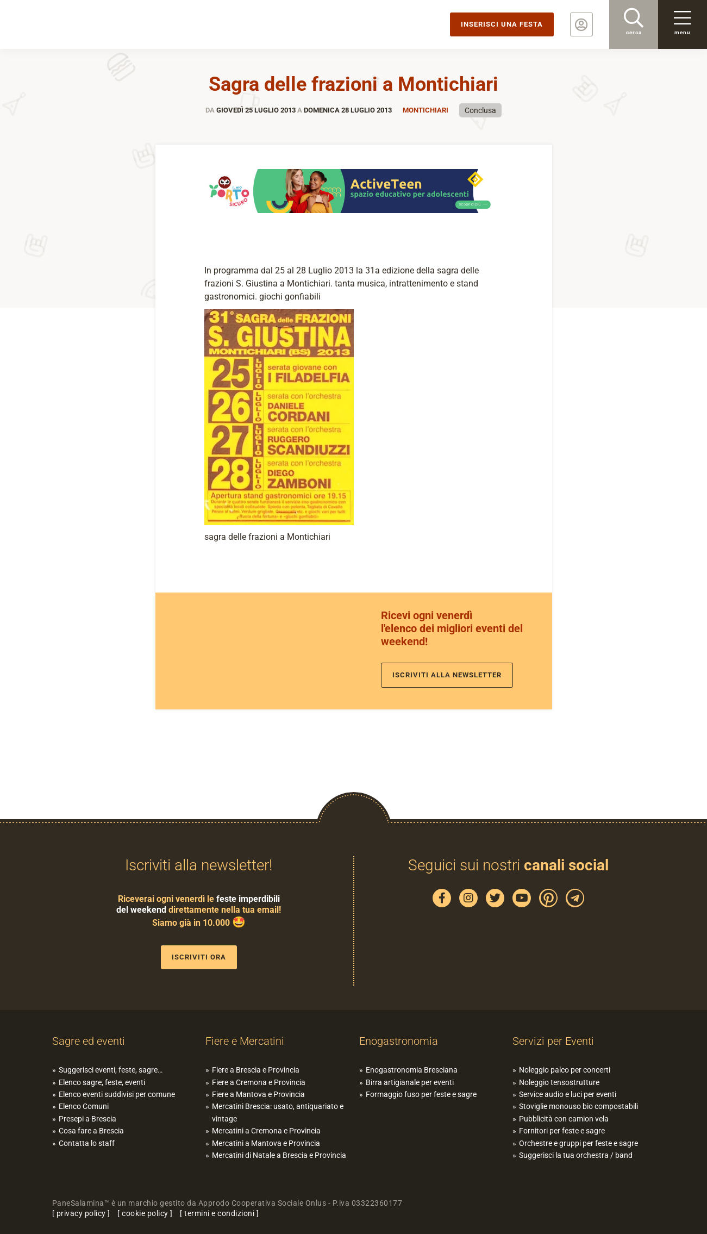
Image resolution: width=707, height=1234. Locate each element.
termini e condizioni (219, 1213)
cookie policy (145, 1213)
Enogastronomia (398, 1041)
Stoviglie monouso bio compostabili (578, 1106)
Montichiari (425, 110)
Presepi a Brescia (87, 1118)
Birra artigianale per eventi (410, 1082)
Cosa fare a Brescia (91, 1130)
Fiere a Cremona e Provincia (258, 1082)
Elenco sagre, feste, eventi (102, 1082)
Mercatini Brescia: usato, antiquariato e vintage (277, 1112)
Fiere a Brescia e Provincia (255, 1069)
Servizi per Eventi (553, 1041)
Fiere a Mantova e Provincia (258, 1094)
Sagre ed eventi (88, 1041)
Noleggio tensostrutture (559, 1082)
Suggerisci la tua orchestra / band (576, 1155)
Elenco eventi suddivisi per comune (117, 1094)
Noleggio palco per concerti (564, 1069)
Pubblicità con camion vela (564, 1118)
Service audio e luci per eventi (567, 1094)
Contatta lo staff (87, 1143)
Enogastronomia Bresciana (412, 1069)
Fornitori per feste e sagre (562, 1130)
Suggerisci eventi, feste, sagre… (110, 1069)
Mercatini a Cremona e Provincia (266, 1130)
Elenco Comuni (84, 1106)
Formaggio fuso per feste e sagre (421, 1094)
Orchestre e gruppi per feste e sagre (578, 1143)
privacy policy (81, 1213)
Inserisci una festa (502, 24)
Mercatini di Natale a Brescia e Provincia (279, 1155)
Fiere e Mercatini (244, 1041)
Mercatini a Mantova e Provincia (266, 1143)
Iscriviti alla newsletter (447, 675)
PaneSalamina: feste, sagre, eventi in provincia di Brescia (84, 24)
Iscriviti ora (199, 957)
